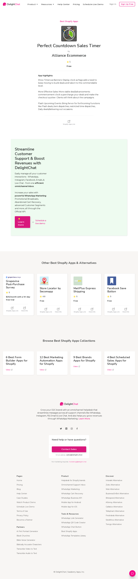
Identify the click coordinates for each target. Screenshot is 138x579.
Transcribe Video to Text (27, 549)
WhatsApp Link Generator (72, 518)
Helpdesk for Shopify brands (73, 480)
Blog (19, 489)
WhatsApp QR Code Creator (73, 522)
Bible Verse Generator (26, 540)
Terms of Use (22, 511)
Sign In (113, 4)
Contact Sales (69, 449)
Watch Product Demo (26, 502)
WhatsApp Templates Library (73, 536)
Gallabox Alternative (114, 507)
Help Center (64, 4)
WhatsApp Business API (71, 498)
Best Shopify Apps (69, 21)
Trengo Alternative (114, 524)
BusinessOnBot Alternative (117, 493)
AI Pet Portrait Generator (27, 531)
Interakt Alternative (114, 480)
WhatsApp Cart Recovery (72, 493)
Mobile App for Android (71, 502)
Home (19, 480)
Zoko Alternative (113, 485)
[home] (11, 4)
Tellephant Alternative (115, 511)
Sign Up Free (127, 4)
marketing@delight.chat (77, 462)
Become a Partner (24, 520)
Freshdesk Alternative (115, 515)
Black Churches (23, 536)
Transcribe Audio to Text (27, 553)
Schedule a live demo (40, 222)
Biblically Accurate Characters (29, 544)
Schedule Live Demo (93, 4)
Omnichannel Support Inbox (73, 485)
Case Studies (22, 498)
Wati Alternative (112, 489)
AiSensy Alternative (114, 502)
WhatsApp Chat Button (71, 527)
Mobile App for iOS (69, 507)
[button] (33, 4)
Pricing (76, 4)
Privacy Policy (22, 515)
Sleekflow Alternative (115, 520)
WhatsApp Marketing (70, 489)
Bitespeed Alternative (115, 498)
